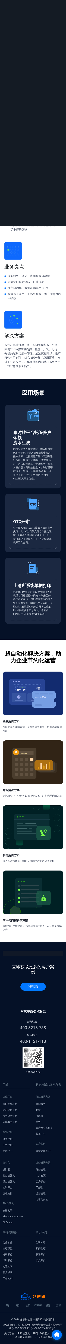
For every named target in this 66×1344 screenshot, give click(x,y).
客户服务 (41, 1181)
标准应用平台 (10, 1109)
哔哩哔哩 (48, 1307)
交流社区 (7, 1266)
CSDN (38, 1305)
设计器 (6, 1169)
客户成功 (7, 1272)
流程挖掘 (7, 1138)
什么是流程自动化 (45, 1337)
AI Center (8, 1222)
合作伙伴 (7, 1242)
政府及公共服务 (44, 1127)
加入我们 (41, 1260)
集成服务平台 (10, 1121)
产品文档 (7, 1278)
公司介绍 (41, 1242)
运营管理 (41, 1193)
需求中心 (7, 1150)
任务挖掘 (7, 1144)
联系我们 (41, 1254)
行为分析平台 (10, 1115)
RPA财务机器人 (41, 1333)
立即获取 (33, 986)
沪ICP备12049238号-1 (43, 1328)
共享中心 (41, 1133)
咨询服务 (7, 1254)
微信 (7, 1307)
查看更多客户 (43, 1150)
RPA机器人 (24, 1333)
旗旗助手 (7, 1210)
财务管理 (41, 1169)
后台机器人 (9, 1181)
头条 (28, 1307)
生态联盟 (7, 1248)
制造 (38, 1109)
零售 (38, 1121)
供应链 (39, 1115)
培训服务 (7, 1260)
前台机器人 (9, 1175)
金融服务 (41, 1103)
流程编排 (7, 1193)
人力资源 (41, 1175)
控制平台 (7, 1187)
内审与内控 (42, 1199)
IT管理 (39, 1187)
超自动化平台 (10, 1103)
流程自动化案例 (23, 1337)
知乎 (17, 1307)
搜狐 (58, 1307)
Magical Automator (13, 1216)
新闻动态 (41, 1248)
